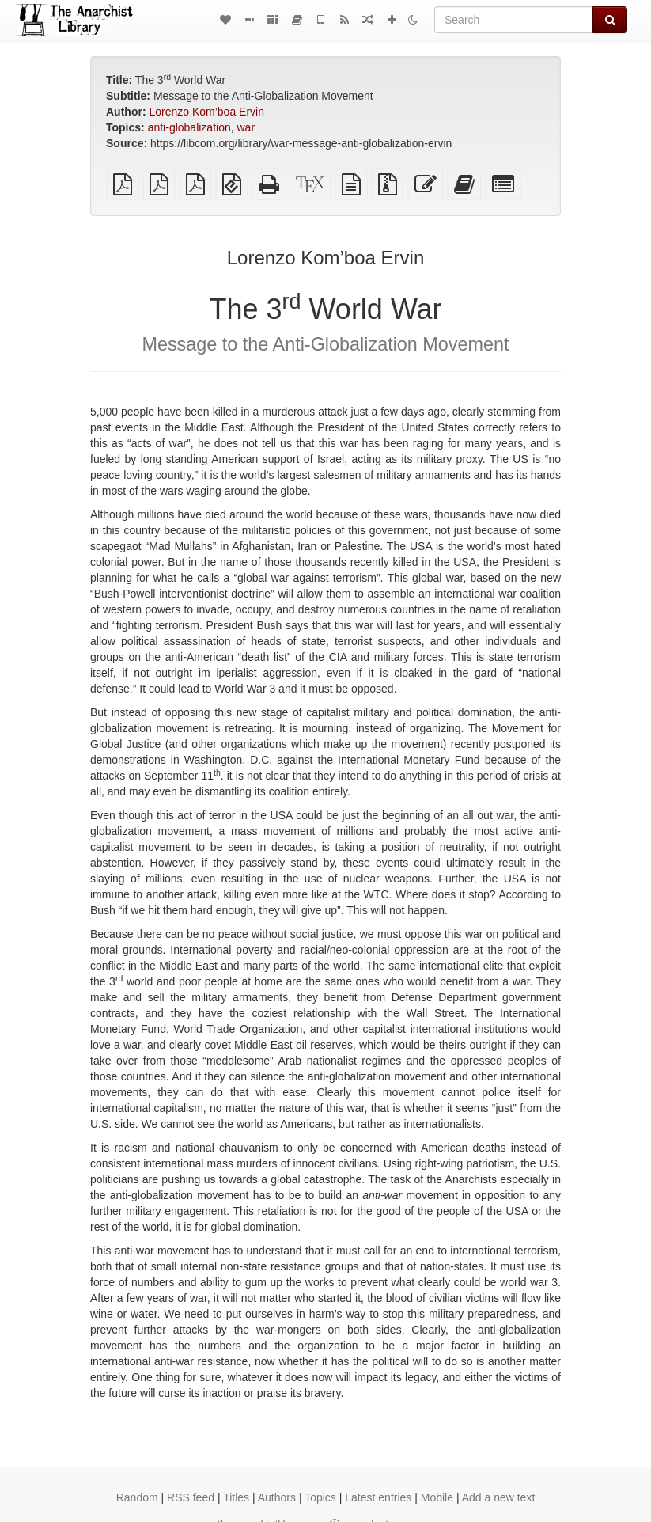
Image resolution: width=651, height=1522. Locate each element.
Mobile (437, 1497)
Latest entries (378, 1497)
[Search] (513, 19)
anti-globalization (189, 127)
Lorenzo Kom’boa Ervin (206, 111)
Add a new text (499, 1497)
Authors (277, 1497)
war (246, 127)
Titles (236, 1497)
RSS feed (190, 1497)
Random (137, 1497)
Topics (320, 1497)
